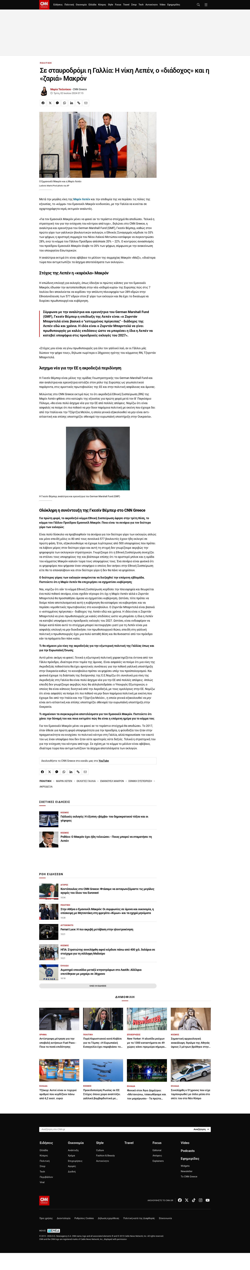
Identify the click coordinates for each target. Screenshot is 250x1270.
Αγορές (72, 1166)
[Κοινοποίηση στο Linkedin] (71, 103)
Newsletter (186, 1171)
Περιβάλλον (46, 1177)
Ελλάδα (92, 4)
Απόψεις (157, 1155)
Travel (126, 4)
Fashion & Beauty (105, 1155)
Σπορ (133, 4)
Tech (141, 4)
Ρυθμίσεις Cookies (84, 1218)
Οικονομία (81, 4)
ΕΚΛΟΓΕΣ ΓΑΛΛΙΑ (86, 781)
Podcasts (188, 1151)
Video (162, 4)
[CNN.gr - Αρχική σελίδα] (44, 1200)
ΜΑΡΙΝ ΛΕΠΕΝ (64, 781)
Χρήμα (71, 1155)
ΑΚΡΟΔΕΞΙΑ (46, 786)
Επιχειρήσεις (75, 1161)
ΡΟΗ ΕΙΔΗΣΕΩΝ (51, 874)
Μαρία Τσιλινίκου (60, 89)
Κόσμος (102, 4)
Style (110, 4)
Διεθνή (72, 1171)
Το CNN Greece (189, 1176)
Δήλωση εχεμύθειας (108, 1218)
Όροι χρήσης (46, 1218)
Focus (118, 4)
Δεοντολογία (63, 1218)
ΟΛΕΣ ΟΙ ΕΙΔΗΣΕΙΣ (97, 986)
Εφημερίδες (173, 4)
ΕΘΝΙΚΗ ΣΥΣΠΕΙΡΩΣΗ (140, 781)
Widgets (185, 1165)
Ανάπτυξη (73, 1150)
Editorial (157, 1150)
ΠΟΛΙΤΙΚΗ (46, 63)
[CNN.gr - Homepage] (44, 5)
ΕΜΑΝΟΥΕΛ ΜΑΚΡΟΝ (112, 781)
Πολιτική (69, 4)
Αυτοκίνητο (151, 4)
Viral (42, 1182)
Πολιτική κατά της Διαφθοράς (139, 1218)
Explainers (158, 1161)
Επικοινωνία (165, 1218)
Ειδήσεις (57, 4)
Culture (100, 1150)
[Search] (201, 1129)
